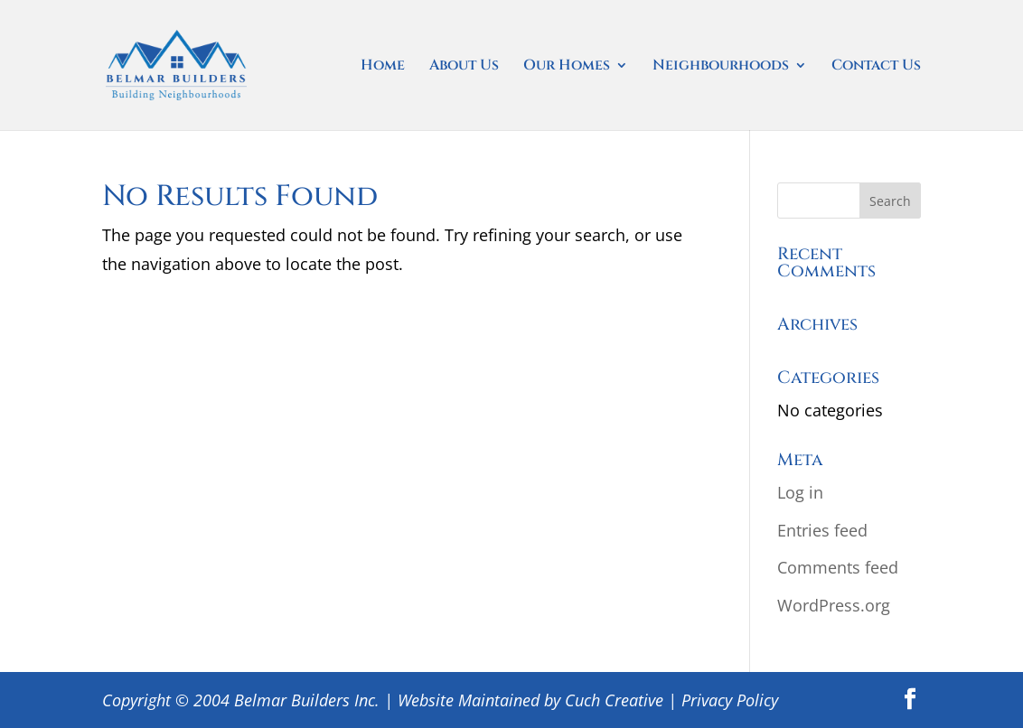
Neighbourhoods (720, 67)
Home (383, 67)
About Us (464, 67)
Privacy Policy (729, 700)
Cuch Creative (614, 700)
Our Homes (566, 67)
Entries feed (822, 530)
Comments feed (837, 567)
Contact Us (876, 67)
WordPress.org (833, 605)
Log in (800, 492)
